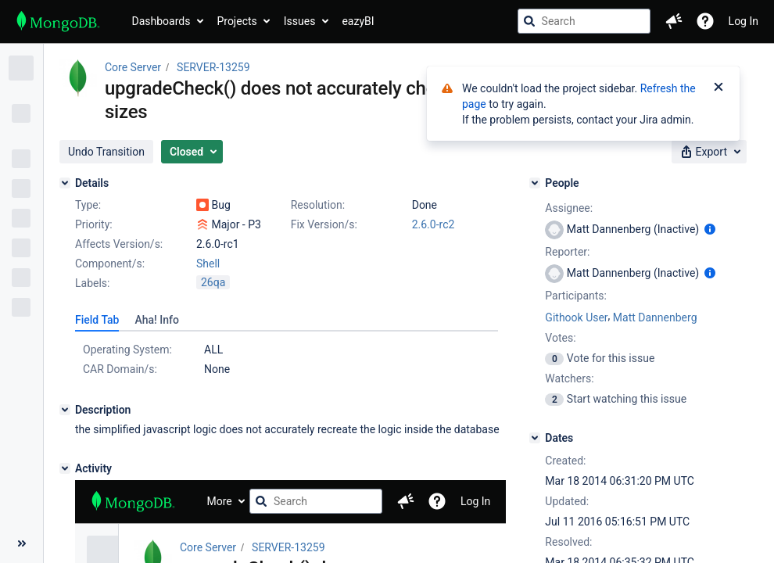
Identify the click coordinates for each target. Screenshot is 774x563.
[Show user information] (710, 229)
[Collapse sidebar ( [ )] (21, 543)
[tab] (97, 320)
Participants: (576, 295)
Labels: (92, 283)
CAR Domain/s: (120, 369)
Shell (208, 263)
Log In (743, 21)
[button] (673, 21)
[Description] (64, 409)
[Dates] (534, 437)
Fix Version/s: (324, 224)
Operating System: (127, 349)
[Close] (718, 88)
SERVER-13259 (213, 67)
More (219, 501)
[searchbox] (584, 21)
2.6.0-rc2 (433, 224)
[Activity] (64, 468)
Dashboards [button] (161, 21)
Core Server (133, 67)
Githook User (576, 317)
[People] (534, 183)
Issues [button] (300, 21)
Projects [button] (236, 21)
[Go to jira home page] (58, 21)
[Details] (64, 183)
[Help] (705, 21)
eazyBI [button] (358, 21)
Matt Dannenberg (655, 317)
